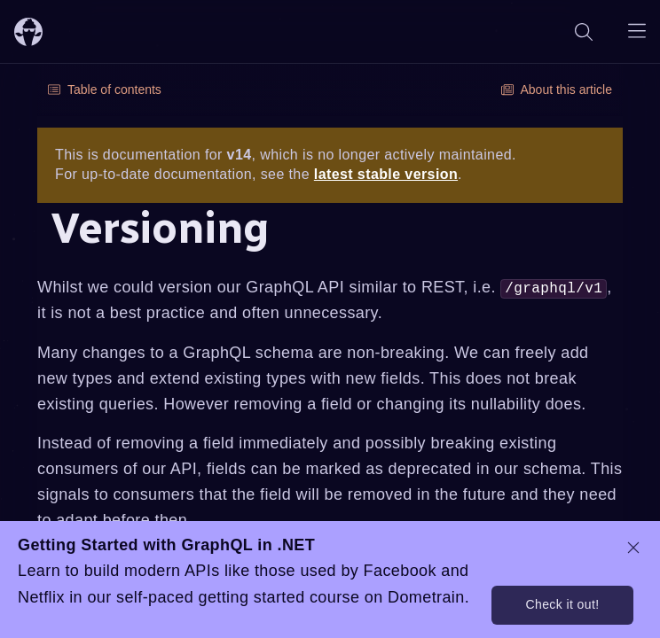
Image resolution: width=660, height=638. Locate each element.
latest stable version (386, 174)
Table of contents (104, 89)
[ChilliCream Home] (28, 31)
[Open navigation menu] (637, 31)
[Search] (584, 31)
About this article (557, 89)
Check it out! (562, 604)
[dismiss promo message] (633, 547)
